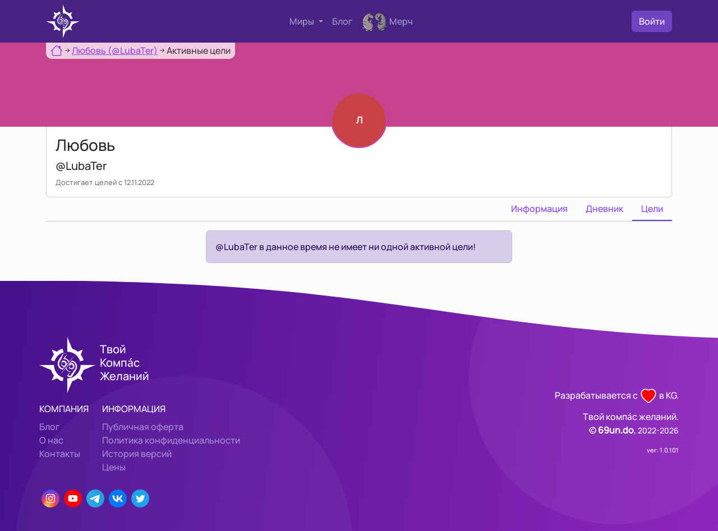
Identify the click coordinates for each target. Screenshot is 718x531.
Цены (114, 467)
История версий (137, 453)
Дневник (604, 208)
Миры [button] (302, 21)
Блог (342, 21)
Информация (539, 208)
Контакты (59, 453)
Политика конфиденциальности (171, 440)
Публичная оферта (142, 427)
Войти (652, 21)
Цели (652, 208)
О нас (51, 440)
